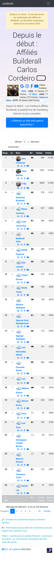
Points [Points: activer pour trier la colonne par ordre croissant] (48, 153)
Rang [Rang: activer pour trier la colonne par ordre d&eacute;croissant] (5, 153)
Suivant (47, 511)
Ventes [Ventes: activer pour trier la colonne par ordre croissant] (39, 153)
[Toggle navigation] (48, 3)
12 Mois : (33, 94)
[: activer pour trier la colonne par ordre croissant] (12, 153)
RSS (5, 549)
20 (39, 511)
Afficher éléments (27, 142)
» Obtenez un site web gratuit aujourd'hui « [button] (27, 122)
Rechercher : (27, 147)
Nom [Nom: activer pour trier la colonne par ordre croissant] (18, 153)
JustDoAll (7, 3)
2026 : (24, 91)
